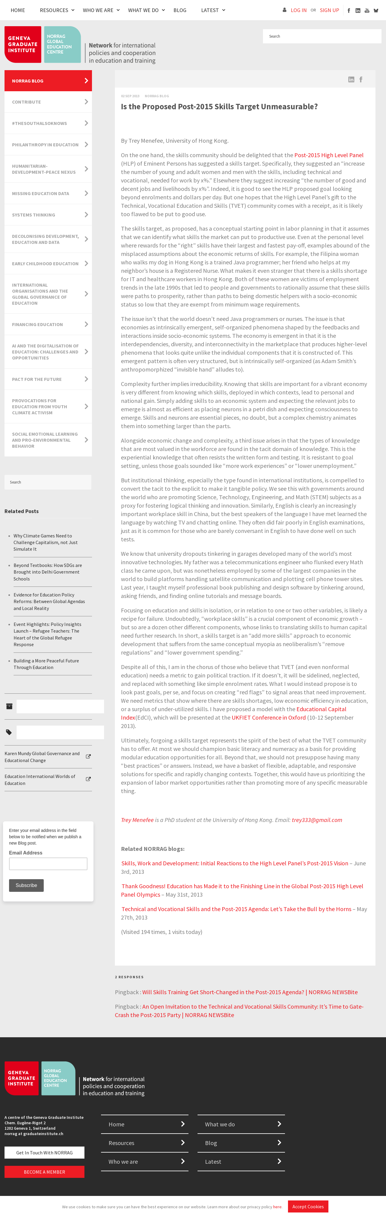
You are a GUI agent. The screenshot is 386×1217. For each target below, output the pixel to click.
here (277, 1206)
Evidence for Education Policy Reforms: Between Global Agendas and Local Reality (49, 601)
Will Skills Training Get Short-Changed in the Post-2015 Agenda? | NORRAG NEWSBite (250, 992)
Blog (179, 10)
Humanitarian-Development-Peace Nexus (44, 169)
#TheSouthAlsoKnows (39, 123)
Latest (210, 10)
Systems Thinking (33, 215)
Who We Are (98, 10)
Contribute (26, 102)
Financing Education (37, 324)
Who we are (123, 1161)
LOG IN (299, 10)
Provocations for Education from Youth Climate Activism (39, 406)
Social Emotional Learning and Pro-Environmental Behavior (45, 440)
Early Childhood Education (45, 263)
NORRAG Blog (27, 81)
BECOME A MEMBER (44, 1172)
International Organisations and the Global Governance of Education (40, 294)
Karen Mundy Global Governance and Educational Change (42, 756)
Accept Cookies (308, 1206)
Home (18, 10)
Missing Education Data (40, 193)
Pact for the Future (37, 379)
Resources (54, 10)
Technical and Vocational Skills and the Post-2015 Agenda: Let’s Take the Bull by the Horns (236, 909)
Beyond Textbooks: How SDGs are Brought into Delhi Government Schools (48, 572)
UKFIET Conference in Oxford (269, 717)
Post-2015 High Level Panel (329, 155)
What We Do (143, 10)
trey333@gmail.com (317, 819)
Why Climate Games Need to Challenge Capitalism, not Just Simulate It (46, 542)
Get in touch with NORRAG (44, 1153)
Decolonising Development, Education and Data (45, 239)
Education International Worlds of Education (40, 779)
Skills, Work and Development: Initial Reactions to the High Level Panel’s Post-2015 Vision (235, 863)
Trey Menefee (137, 819)
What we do (220, 1124)
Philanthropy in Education (45, 145)
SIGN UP (329, 10)
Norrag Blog (157, 96)
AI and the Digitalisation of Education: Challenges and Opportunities (45, 352)
